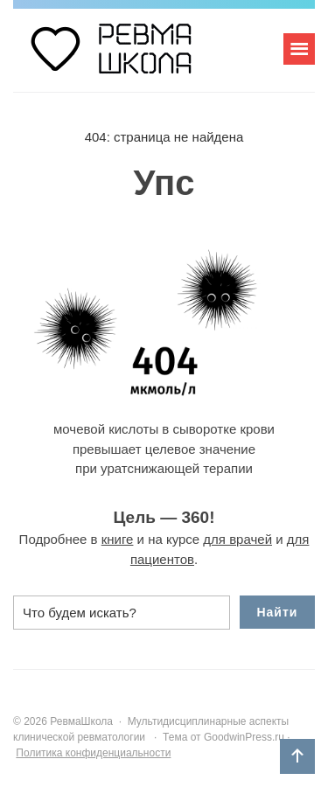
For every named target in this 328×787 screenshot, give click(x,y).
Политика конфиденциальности (93, 753)
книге (117, 539)
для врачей (237, 539)
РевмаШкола (144, 57)
